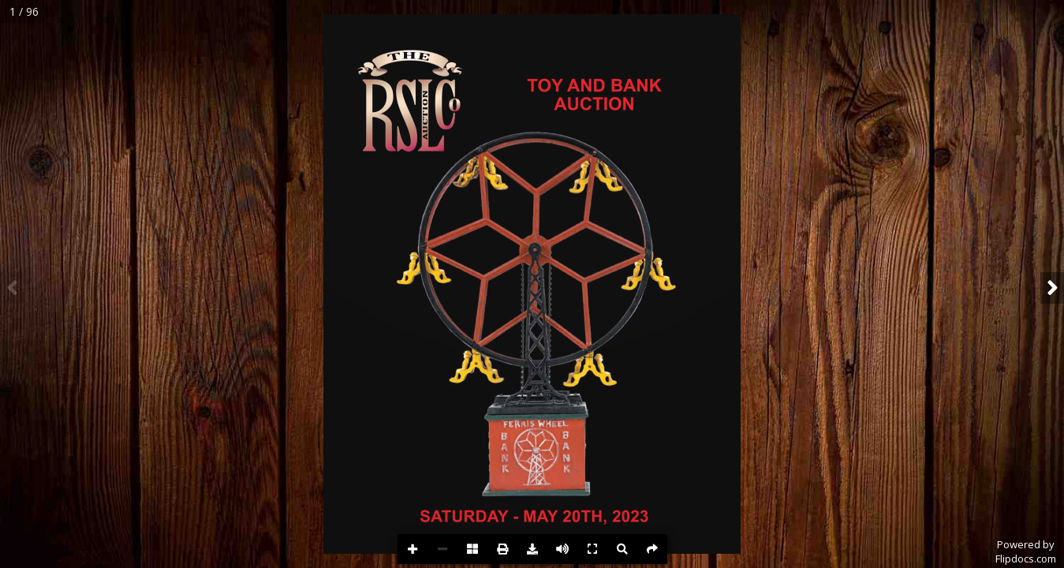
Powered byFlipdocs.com (1025, 551)
